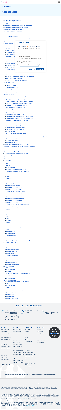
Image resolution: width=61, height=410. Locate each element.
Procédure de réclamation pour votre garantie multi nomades (16, 27)
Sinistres (26, 339)
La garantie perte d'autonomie (12, 140)
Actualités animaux (10, 267)
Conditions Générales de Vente (37, 374)
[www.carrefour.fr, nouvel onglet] (24, 398)
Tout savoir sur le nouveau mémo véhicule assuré (16, 169)
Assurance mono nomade (11, 262)
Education (8, 209)
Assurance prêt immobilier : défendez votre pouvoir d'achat (16, 153)
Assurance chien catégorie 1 (18, 329)
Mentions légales (27, 374)
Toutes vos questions (8, 43)
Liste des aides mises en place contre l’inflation (16, 107)
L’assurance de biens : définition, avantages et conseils (17, 74)
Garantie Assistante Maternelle (6, 370)
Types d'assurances (28, 345)
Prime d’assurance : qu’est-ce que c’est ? (14, 54)
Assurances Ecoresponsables (30, 361)
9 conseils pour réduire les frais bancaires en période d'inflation (19, 103)
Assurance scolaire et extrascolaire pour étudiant (16, 237)
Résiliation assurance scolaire (18, 360)
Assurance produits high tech (12, 255)
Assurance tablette (10, 253)
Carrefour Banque (40, 331)
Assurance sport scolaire (11, 235)
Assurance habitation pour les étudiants (14, 189)
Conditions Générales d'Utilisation (49, 374)
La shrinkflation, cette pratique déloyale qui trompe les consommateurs (20, 109)
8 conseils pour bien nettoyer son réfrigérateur (15, 112)
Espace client (7, 158)
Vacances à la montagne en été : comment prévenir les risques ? (19, 289)
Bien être (8, 222)
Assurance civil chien (16, 333)
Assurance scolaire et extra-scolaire (11, 207)
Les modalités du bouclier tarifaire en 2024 (15, 114)
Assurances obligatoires (29, 356)
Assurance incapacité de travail (12, 138)
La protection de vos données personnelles (13, 31)
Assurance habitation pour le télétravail (14, 200)
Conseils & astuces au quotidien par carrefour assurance (15, 33)
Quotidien (8, 162)
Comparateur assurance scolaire (19, 358)
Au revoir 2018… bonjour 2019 (12, 36)
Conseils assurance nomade (12, 244)
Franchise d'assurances (29, 352)
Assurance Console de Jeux (6, 337)
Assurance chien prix (16, 335)
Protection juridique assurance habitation (14, 196)
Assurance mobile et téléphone (12, 258)
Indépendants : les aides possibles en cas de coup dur (17, 105)
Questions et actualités (11, 85)
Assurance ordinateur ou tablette (12, 264)
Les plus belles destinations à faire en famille (15, 290)
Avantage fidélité (7, 149)
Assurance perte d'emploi (11, 142)
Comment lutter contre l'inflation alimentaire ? (15, 127)
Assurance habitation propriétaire (13, 185)
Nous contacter (7, 156)
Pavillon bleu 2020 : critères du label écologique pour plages (18, 38)
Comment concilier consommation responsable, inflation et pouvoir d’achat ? (21, 96)
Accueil (3, 6)
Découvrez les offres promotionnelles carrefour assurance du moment (20, 40)
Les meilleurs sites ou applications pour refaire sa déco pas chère (19, 116)
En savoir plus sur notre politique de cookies (29, 65)
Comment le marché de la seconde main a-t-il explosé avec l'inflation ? (20, 118)
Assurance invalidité (10, 294)
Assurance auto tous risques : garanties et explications (17, 171)
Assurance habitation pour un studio (13, 202)
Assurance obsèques (10, 296)
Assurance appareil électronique (12, 249)
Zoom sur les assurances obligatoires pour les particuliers (18, 72)
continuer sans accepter (23, 42)
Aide (7, 23)
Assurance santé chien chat (10, 266)
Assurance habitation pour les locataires (14, 187)
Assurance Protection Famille (6, 348)
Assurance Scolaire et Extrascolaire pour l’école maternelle (5, 364)
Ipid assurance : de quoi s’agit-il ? (13, 61)
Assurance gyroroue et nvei (11, 89)
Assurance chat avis (16, 342)
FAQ (25, 333)
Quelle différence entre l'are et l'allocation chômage (16, 99)
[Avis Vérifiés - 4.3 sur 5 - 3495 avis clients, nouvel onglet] (54, 332)
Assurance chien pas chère (18, 338)
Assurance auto (7, 160)
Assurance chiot (4, 355)
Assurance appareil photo (11, 251)
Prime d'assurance (28, 350)
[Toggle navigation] (59, 2)
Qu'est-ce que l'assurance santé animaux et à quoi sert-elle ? (18, 273)
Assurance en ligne (28, 343)
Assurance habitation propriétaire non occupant (15, 191)
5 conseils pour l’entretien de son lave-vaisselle (16, 133)
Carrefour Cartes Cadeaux (41, 340)
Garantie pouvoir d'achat (9, 94)
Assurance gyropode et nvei (12, 87)
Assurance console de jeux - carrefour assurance (16, 21)
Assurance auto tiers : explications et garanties (15, 173)
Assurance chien (9, 275)
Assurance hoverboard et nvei (12, 91)
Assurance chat (9, 271)
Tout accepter (40, 69)
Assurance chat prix (16, 340)
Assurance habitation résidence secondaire (15, 198)
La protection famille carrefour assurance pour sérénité (17, 281)
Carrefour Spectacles (41, 338)
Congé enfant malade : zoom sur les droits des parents (17, 98)
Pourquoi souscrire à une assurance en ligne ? (15, 78)
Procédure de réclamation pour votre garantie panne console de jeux (18, 25)
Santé (7, 213)
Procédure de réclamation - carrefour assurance (14, 29)
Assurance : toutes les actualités (11, 34)
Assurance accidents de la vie (12, 298)
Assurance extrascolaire (11, 233)
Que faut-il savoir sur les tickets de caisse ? (15, 129)
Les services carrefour (9, 82)
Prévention (8, 163)
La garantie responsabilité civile (12, 206)
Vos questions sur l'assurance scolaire (14, 227)
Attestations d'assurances (29, 348)
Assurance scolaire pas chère (18, 350)
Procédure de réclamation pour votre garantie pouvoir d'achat (16, 144)
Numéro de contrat (28, 341)
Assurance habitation (8, 175)
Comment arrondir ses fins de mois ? (13, 122)
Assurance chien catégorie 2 (18, 331)
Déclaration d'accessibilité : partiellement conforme (14, 151)
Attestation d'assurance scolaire (19, 352)
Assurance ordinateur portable (12, 257)
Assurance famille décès (11, 292)
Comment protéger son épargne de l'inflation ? (15, 111)
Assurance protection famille (10, 280)
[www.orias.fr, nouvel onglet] (53, 404)
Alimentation (8, 214)
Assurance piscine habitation (12, 194)
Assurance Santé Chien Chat (6, 346)
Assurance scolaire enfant (11, 239)
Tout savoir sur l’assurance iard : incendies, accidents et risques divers (20, 76)
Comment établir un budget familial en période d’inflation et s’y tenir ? (20, 135)
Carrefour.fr (39, 329)
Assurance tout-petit (10, 231)
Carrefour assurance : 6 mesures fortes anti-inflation (16, 80)
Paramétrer (32, 69)
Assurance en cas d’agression (12, 247)
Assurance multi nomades (11, 260)
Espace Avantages (28, 366)
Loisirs (7, 218)
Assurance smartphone (11, 245)
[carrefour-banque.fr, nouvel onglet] (30, 405)
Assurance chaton (4, 357)
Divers (7, 283)
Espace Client (27, 329)
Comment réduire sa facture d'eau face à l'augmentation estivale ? (19, 123)
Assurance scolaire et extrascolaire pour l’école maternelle (18, 240)
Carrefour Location (40, 335)
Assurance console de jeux (9, 277)
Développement (9, 211)
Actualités (8, 165)
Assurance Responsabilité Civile (30, 354)
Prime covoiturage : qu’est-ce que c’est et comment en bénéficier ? (19, 101)
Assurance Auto (4, 331)
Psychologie (8, 220)
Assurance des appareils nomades (11, 242)
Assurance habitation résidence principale (14, 193)
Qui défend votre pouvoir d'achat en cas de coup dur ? (15, 92)
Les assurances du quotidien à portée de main (13, 20)
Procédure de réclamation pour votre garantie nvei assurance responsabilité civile (21, 146)
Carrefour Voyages (40, 333)
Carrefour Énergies (40, 342)
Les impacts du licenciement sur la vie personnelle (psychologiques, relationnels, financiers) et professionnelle (29, 136)
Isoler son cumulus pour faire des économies (15, 125)
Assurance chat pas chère (17, 344)
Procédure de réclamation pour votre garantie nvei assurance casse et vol (19, 148)
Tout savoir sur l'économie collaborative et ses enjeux (17, 120)
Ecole (7, 216)
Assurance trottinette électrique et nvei (12, 84)
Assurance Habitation (5, 329)
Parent (7, 229)
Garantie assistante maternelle (12, 183)
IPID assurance (27, 358)
